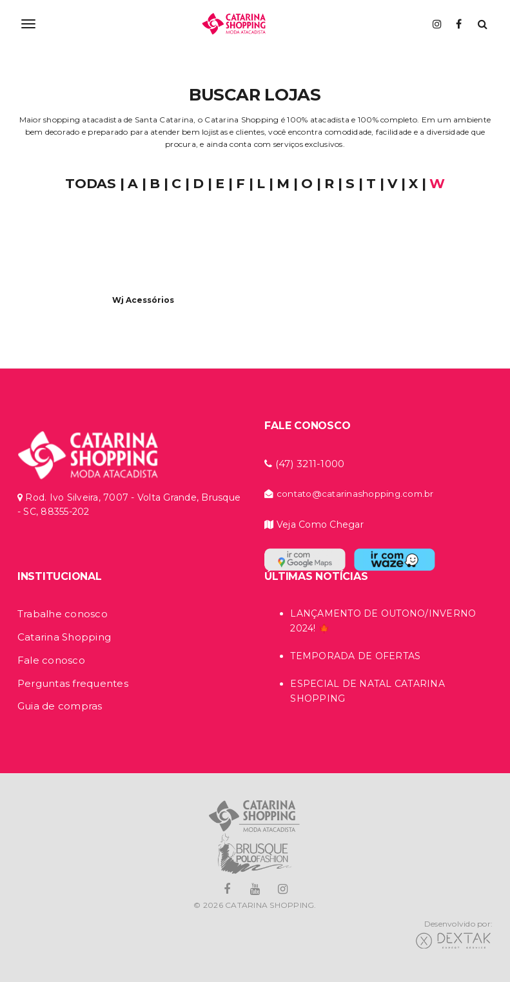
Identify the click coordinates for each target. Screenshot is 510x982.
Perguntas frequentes (72, 683)
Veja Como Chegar (314, 524)
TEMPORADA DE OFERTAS (355, 656)
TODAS (90, 183)
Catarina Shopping (64, 637)
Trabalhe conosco (62, 614)
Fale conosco (51, 660)
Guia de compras (60, 706)
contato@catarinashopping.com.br (348, 493)
